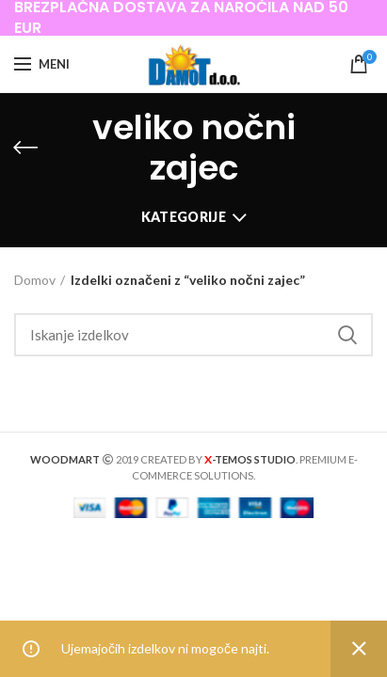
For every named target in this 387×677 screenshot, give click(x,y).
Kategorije (183, 217)
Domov (35, 280)
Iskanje (347, 334)
